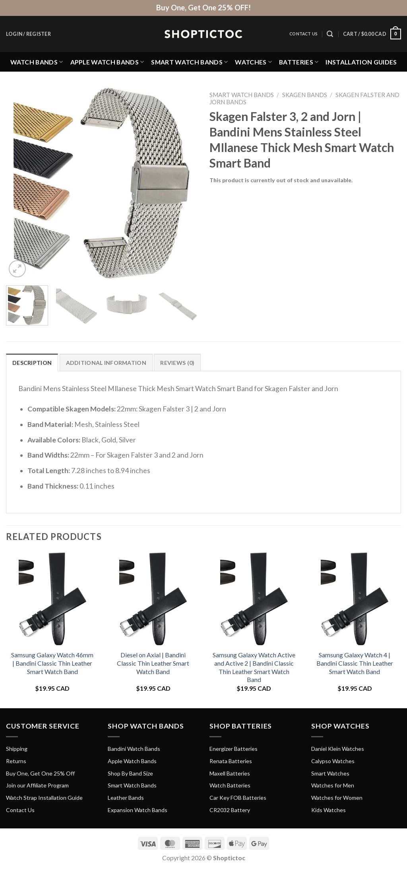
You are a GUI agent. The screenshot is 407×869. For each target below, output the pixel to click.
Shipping (16, 748)
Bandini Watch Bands (134, 748)
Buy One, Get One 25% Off (40, 773)
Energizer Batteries (233, 748)
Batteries (298, 62)
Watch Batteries (229, 785)
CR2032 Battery (229, 810)
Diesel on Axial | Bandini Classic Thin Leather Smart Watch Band (153, 663)
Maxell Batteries (229, 773)
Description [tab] (32, 362)
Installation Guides (361, 62)
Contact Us (303, 33)
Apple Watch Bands (107, 62)
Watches (253, 62)
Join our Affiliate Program (37, 785)
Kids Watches (328, 810)
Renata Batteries (230, 761)
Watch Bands (36, 62)
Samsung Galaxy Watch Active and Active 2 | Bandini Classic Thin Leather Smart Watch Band (254, 667)
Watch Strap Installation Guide (44, 797)
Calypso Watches (333, 761)
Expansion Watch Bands (137, 810)
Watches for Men (332, 785)
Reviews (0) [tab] (177, 362)
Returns (16, 761)
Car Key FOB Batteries (237, 797)
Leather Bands (126, 797)
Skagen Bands (304, 94)
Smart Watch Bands (189, 62)
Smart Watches (330, 773)
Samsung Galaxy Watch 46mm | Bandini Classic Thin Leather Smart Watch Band (52, 663)
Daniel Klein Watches (337, 748)
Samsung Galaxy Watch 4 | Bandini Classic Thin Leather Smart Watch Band (354, 663)
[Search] (330, 34)
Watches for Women (336, 797)
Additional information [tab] (106, 362)
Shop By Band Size (130, 773)
